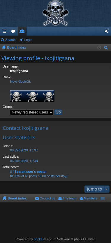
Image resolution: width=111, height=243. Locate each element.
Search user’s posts (30, 171)
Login (28, 39)
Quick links (5, 32)
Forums (14, 32)
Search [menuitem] (106, 48)
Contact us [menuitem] (47, 198)
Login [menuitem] (108, 32)
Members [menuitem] (90, 198)
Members (23, 32)
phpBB (39, 239)
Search (10, 39)
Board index (17, 198)
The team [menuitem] (69, 198)
